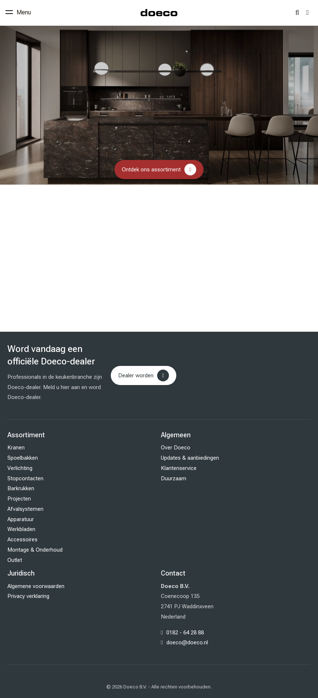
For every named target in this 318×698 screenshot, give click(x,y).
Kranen (16, 447)
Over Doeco (175, 447)
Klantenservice (179, 468)
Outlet (14, 560)
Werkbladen (21, 529)
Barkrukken (20, 488)
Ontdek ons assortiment (151, 169)
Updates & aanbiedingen (190, 458)
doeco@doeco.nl (187, 642)
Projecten (19, 498)
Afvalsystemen (25, 509)
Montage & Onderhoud (35, 549)
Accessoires (22, 539)
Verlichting (19, 468)
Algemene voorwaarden (35, 586)
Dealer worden (135, 375)
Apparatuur (20, 519)
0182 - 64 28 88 (185, 632)
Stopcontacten (25, 478)
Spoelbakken (22, 458)
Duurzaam (173, 478)
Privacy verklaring (28, 596)
